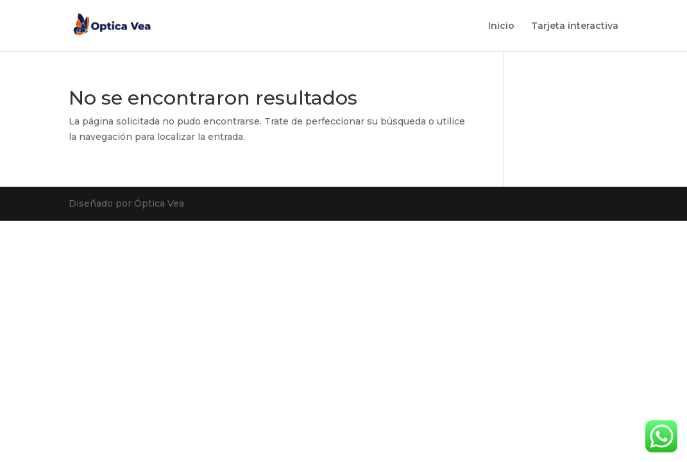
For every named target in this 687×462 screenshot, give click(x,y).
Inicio (501, 26)
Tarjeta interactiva (574, 26)
